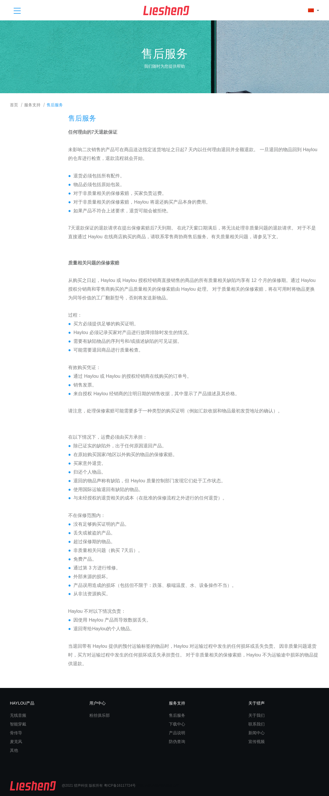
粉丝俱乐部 (99, 715)
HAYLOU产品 (22, 703)
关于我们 (256, 715)
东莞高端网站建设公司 (162, 785)
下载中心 (177, 724)
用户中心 (97, 703)
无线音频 (18, 715)
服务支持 (32, 105)
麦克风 (16, 741)
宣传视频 (256, 741)
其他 (14, 750)
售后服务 (55, 105)
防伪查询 (177, 741)
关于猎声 (256, 703)
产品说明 (177, 732)
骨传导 (16, 732)
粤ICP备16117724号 (120, 785)
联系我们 (256, 724)
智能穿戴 (18, 724)
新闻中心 (256, 732)
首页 (14, 105)
